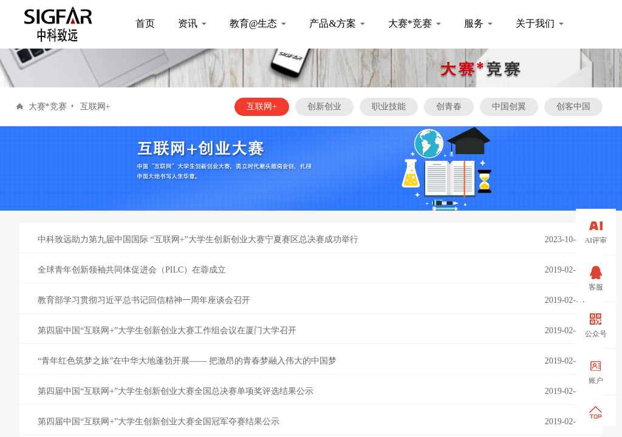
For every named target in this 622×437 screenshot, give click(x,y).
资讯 (187, 23)
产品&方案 (332, 23)
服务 (474, 23)
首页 (145, 23)
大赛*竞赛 (410, 23)
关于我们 (535, 23)
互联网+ (95, 106)
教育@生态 (254, 23)
